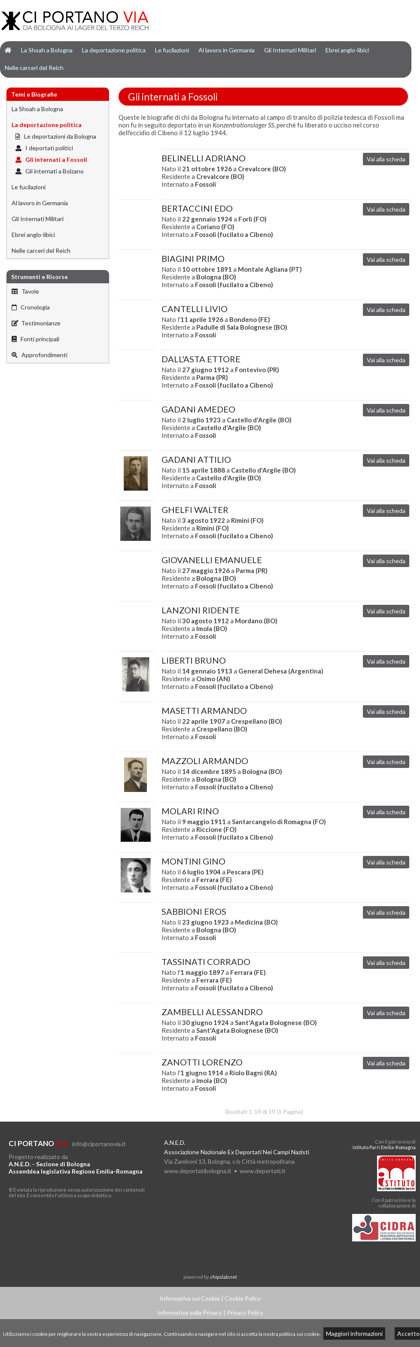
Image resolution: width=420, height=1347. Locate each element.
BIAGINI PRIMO (193, 258)
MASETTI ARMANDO (204, 710)
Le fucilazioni (172, 50)
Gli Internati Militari (290, 50)
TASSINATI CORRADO (205, 961)
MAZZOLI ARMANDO (204, 760)
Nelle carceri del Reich (34, 67)
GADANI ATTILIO (196, 459)
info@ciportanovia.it (99, 1143)
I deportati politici (44, 148)
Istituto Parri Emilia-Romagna (384, 1147)
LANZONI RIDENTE (200, 610)
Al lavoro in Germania (226, 50)
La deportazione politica (114, 50)
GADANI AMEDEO (198, 409)
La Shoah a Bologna (47, 50)
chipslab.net (223, 1277)
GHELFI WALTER (194, 509)
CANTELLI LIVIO (194, 308)
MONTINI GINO (193, 861)
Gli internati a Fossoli (51, 159)
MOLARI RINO (190, 811)
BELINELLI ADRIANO (203, 158)
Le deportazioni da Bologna (55, 136)
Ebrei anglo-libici (347, 50)
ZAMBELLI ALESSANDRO (212, 1012)
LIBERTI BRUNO (193, 660)
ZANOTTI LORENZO (202, 1062)
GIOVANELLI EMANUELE (211, 560)
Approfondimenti (39, 354)
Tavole (25, 291)
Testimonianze (36, 323)
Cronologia (31, 307)
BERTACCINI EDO (197, 208)
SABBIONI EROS (193, 911)
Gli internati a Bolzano (49, 171)
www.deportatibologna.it (197, 1170)
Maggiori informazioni (354, 1333)
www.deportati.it (263, 1170)
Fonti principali (35, 339)
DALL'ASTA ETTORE (200, 359)
